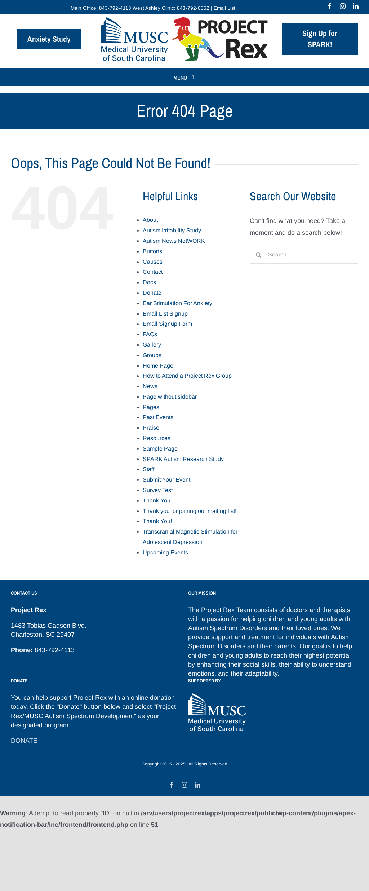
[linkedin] (356, 6)
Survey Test (158, 490)
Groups (152, 355)
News (150, 386)
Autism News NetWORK (174, 241)
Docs (149, 282)
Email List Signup (165, 314)
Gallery (152, 345)
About (150, 220)
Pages (151, 407)
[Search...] (304, 255)
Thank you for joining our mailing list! (189, 511)
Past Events (158, 417)
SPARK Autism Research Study (183, 459)
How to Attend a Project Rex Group (187, 376)
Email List (224, 8)
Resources (156, 438)
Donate (152, 293)
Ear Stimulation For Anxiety (177, 303)
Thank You (156, 500)
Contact (153, 272)
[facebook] (330, 6)
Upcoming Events (165, 552)
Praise (151, 428)
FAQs (150, 334)
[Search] (259, 255)
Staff (148, 469)
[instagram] (343, 6)
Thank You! (157, 521)
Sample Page (160, 449)
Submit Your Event (166, 480)
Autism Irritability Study (172, 230)
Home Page (158, 366)
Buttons (152, 251)
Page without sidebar (170, 397)
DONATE (24, 740)
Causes (153, 262)
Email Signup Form (167, 324)
